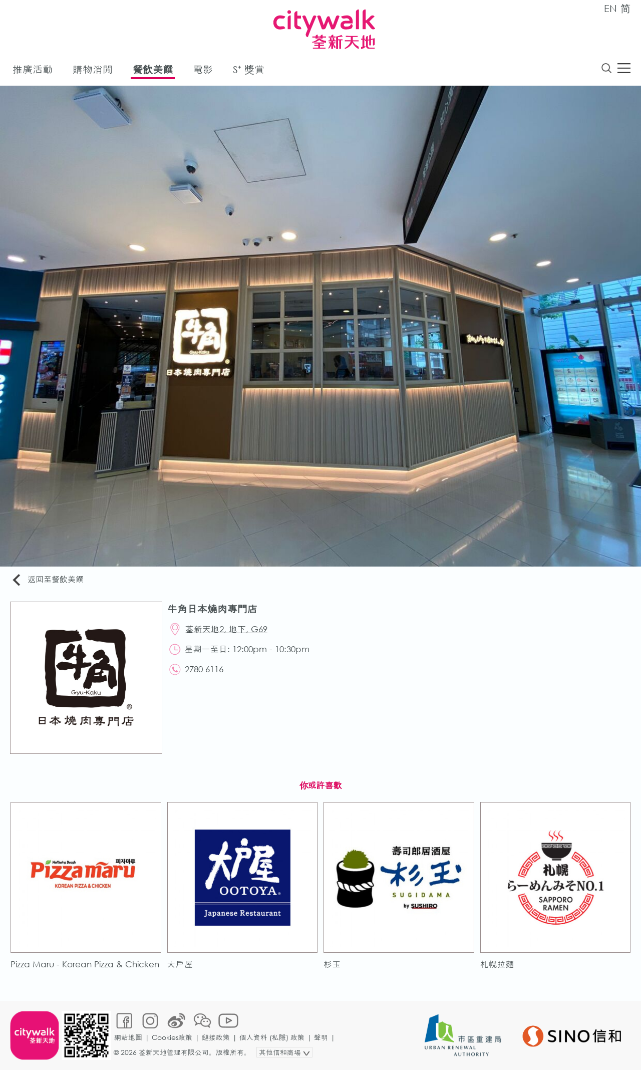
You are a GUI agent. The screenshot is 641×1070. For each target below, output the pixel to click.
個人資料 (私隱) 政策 (271, 1037)
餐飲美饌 (153, 69)
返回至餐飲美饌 (47, 580)
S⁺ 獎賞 (248, 69)
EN (610, 8)
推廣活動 (33, 69)
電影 (203, 69)
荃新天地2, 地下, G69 (226, 629)
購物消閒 (93, 69)
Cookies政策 (172, 1037)
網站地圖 (128, 1037)
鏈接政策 (216, 1037)
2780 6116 (204, 669)
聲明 (321, 1037)
